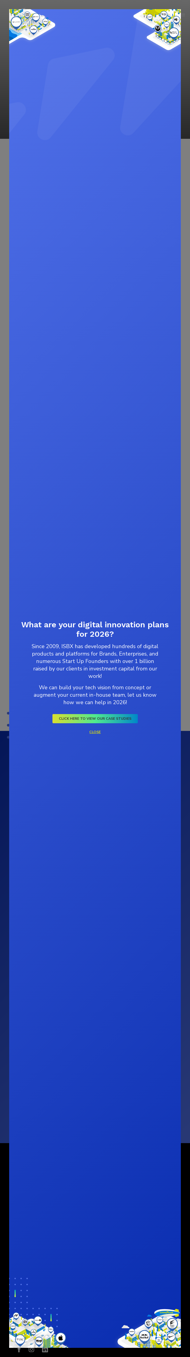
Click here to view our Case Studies (95, 718)
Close (95, 732)
